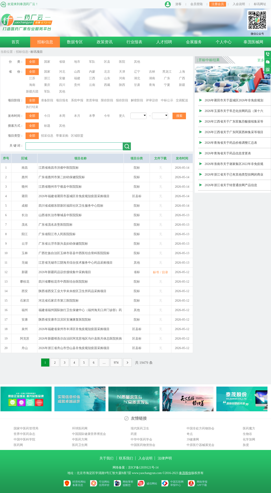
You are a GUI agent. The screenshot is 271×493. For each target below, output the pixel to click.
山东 (107, 78)
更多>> (262, 60)
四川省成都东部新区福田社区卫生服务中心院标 (71, 205)
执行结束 (32, 107)
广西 (182, 78)
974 (116, 362)
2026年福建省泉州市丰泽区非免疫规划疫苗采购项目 (74, 329)
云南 (92, 85)
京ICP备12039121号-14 (143, 467)
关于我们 (106, 458)
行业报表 (134, 42)
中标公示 (167, 100)
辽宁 (137, 71)
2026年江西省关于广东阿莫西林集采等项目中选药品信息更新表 (234, 134)
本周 (62, 115)
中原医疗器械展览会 (200, 445)
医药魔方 (249, 428)
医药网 (18, 445)
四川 (62, 85)
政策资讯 (105, 42)
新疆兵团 (32, 91)
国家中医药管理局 (26, 428)
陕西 (122, 85)
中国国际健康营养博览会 (89, 434)
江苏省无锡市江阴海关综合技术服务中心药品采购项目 (76, 262)
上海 (182, 71)
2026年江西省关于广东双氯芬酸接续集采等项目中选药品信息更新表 (234, 123)
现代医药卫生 (140, 428)
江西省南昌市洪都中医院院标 (59, 167)
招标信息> (23, 51)
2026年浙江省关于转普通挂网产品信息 (231, 185)
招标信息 (45, 42)
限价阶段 (107, 100)
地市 (77, 61)
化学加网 (249, 439)
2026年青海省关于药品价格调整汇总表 (231, 142)
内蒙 (92, 71)
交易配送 (182, 100)
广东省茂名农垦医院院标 (55, 224)
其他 (137, 61)
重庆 (47, 85)
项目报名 (62, 100)
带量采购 (62, 135)
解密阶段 (137, 100)
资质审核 (92, 100)
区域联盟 (77, 135)
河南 (122, 78)
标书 (156, 272)
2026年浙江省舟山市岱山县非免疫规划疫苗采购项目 (74, 348)
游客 (178, 4)
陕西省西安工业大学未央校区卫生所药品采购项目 (72, 291)
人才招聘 (164, 42)
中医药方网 (79, 439)
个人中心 (224, 42)
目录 (165, 272)
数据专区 (75, 42)
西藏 (107, 85)
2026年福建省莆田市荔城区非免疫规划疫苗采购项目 (74, 196)
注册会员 (218, 4)
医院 (122, 61)
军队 (92, 61)
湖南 (152, 78)
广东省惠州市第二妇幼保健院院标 (62, 177)
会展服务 (194, 42)
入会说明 (239, 4)
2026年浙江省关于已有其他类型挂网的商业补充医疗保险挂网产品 (234, 176)
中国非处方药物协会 (200, 428)
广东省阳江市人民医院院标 (57, 234)
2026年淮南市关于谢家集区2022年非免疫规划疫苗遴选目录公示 (234, 165)
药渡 (134, 434)
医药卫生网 (79, 445)
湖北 (137, 78)
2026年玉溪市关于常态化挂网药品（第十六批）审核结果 (234, 112)
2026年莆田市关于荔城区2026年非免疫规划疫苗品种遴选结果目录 (234, 102)
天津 (122, 71)
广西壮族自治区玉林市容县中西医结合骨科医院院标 (74, 253)
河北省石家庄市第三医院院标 (59, 300)
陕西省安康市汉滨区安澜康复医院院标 (65, 319)
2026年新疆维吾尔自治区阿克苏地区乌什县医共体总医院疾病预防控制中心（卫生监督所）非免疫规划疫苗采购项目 (80, 340)
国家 (47, 61)
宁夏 (167, 85)
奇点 (190, 434)
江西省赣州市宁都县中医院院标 (60, 186)
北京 (107, 71)
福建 (77, 78)
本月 (77, 115)
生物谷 (247, 434)
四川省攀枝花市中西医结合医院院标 (63, 281)
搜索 (179, 115)
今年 (107, 115)
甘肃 (137, 85)
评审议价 (152, 100)
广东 (167, 78)
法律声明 (165, 458)
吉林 (152, 71)
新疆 (182, 85)
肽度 (246, 445)
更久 (122, 115)
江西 (92, 78)
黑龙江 (167, 71)
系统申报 (77, 100)
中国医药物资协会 (143, 445)
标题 (47, 125)
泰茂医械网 (253, 42)
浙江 (47, 78)
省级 (62, 61)
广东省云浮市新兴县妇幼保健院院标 (63, 243)
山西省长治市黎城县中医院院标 (60, 215)
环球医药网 (79, 428)
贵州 (77, 85)
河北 (62, 71)
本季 (92, 115)
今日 (47, 115)
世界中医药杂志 (24, 434)
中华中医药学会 (141, 439)
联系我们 (126, 458)
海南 (32, 85)
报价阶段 (122, 100)
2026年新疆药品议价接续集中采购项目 (65, 272)
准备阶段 (47, 100)
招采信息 (47, 135)
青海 (152, 85)
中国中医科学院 (24, 439)
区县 (107, 61)
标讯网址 (260, 4)
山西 (77, 71)
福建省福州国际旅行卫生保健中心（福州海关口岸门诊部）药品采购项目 (80, 311)
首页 (15, 42)
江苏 (32, 78)
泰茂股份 (185, 473)
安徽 (62, 78)
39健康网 (193, 439)
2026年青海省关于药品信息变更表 (228, 153)
